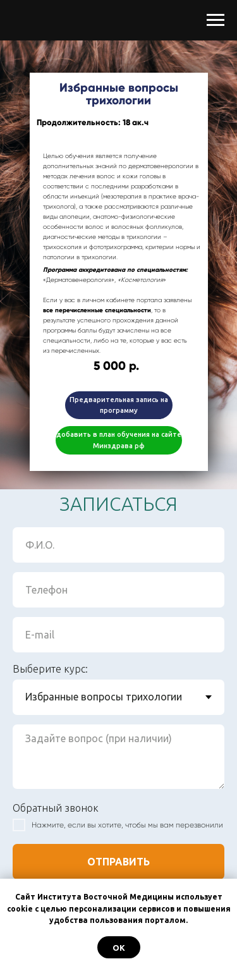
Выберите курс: (50, 669)
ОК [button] (118, 947)
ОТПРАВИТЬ (118, 861)
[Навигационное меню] (215, 20)
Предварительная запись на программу (119, 405)
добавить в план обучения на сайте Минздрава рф (118, 440)
